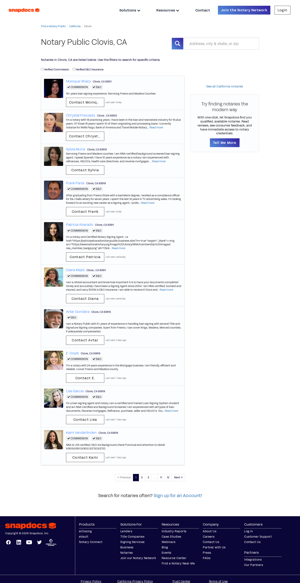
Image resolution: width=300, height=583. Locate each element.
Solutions (129, 10)
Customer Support (258, 537)
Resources (167, 10)
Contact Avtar (85, 340)
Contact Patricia (85, 256)
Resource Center (174, 558)
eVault (83, 537)
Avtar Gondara (77, 311)
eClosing (85, 531)
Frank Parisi (75, 183)
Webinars (169, 542)
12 (168, 477)
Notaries (126, 553)
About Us (209, 531)
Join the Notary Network (244, 10)
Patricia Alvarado (79, 224)
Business (127, 547)
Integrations (253, 560)
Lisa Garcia (75, 391)
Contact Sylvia (85, 170)
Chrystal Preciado (80, 115)
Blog (165, 547)
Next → (178, 477)
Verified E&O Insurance (88, 69)
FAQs (206, 558)
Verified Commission (55, 69)
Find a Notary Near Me (178, 563)
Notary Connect (90, 542)
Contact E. (85, 378)
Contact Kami (85, 457)
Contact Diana (85, 298)
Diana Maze (75, 269)
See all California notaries (224, 86)
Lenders (126, 531)
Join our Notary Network (138, 558)
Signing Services (132, 542)
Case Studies (171, 537)
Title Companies (132, 537)
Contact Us (211, 542)
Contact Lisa (85, 419)
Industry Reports (174, 531)
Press (207, 553)
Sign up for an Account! (178, 495)
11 (161, 477)
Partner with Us (214, 547)
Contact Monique (85, 102)
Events (166, 553)
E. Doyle (72, 353)
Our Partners (253, 565)
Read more (156, 127)
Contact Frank (85, 211)
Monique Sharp (78, 81)
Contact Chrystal (85, 136)
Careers (209, 537)
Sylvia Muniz (75, 149)
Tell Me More (224, 142)
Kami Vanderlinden (81, 432)
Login (282, 10)
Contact (202, 10)
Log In (248, 531)
